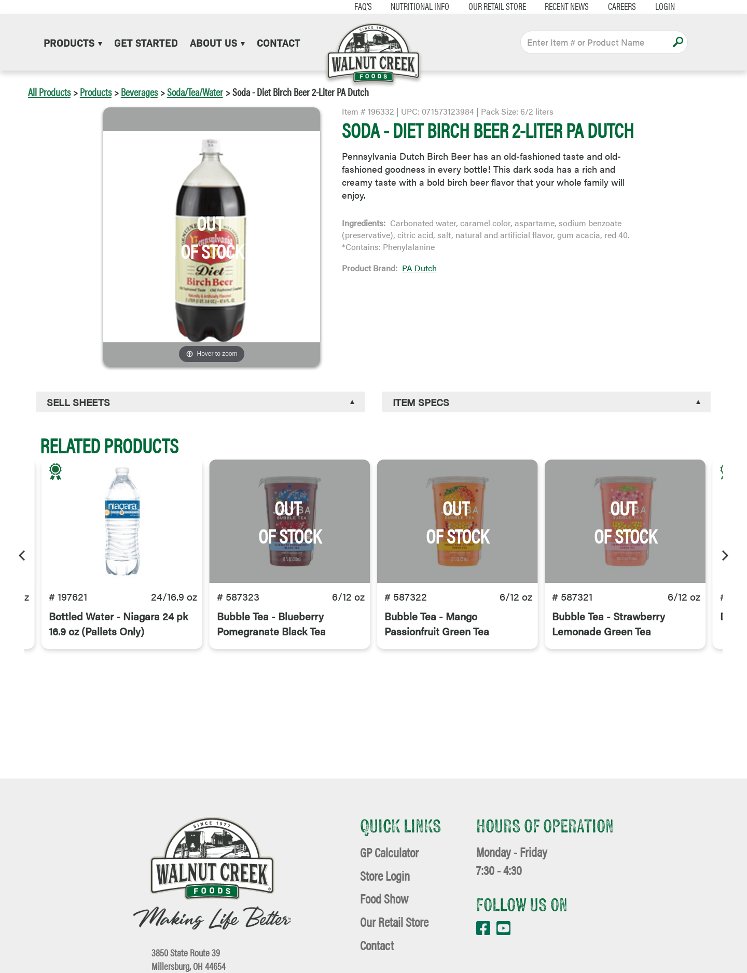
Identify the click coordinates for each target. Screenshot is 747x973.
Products (73, 42)
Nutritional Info (414, 6)
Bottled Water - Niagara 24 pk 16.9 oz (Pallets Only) (118, 626)
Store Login (385, 875)
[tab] (200, 402)
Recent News (562, 6)
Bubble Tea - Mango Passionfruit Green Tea (436, 626)
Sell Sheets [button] (78, 402)
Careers (616, 6)
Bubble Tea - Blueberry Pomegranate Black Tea (271, 626)
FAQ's (357, 6)
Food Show (384, 898)
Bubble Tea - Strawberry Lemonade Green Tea (608, 626)
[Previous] (23, 554)
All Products (49, 91)
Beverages (139, 91)
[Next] (724, 554)
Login (659, 6)
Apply (678, 42)
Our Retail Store (491, 6)
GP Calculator (389, 851)
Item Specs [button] (421, 402)
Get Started (146, 42)
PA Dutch (419, 268)
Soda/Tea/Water (195, 91)
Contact (278, 42)
